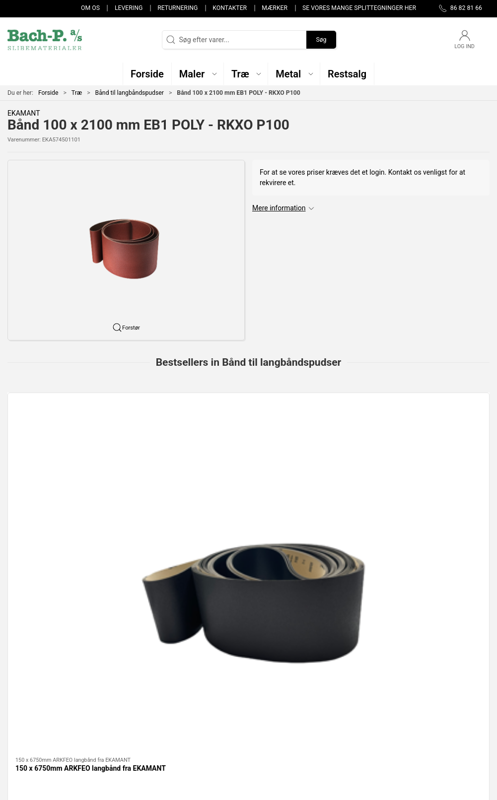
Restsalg (188, 713)
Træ (76, 92)
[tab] (238, 550)
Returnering (177, 7)
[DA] (44, 40)
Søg (321, 39)
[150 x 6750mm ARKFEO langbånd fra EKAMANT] (64, 437)
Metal (183, 699)
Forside (48, 92)
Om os (90, 7)
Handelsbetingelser (370, 728)
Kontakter (230, 7)
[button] (198, 74)
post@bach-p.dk (32, 701)
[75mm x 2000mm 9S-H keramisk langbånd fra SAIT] (187, 437)
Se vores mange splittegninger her (359, 7)
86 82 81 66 (25, 691)
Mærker (274, 7)
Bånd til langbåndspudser (129, 92)
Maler (183, 685)
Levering (128, 7)
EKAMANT (23, 113)
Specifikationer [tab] (38, 604)
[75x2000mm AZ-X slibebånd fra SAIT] (310, 437)
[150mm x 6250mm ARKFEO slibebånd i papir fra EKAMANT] (432, 437)
